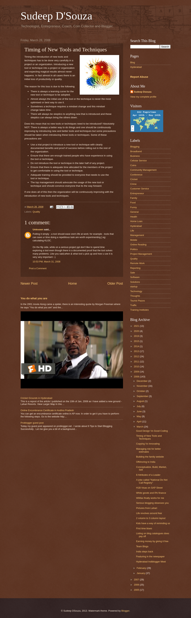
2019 (137, 336)
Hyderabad (136, 67)
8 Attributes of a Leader (148, 474)
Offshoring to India (145, 461)
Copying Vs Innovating (148, 443)
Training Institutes (139, 309)
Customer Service (139, 188)
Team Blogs (142, 546)
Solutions (135, 282)
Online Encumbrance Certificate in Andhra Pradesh (47, 410)
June (140, 411)
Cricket (134, 179)
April (139, 421)
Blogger (125, 610)
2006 (137, 584)
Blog (132, 62)
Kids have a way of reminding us (153, 523)
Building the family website (150, 456)
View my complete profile (143, 96)
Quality (36, 211)
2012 (137, 356)
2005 (137, 589)
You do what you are (34, 298)
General (134, 212)
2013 (137, 351)
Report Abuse (139, 76)
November (142, 386)
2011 (137, 361)
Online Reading (138, 244)
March (140, 426)
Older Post (115, 283)
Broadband (136, 151)
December (142, 381)
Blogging (134, 146)
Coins (133, 165)
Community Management (143, 170)
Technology (136, 291)
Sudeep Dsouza (143, 91)
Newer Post (29, 283)
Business (135, 156)
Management (137, 235)
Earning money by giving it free (152, 541)
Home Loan (136, 221)
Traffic (133, 305)
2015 (137, 341)
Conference (136, 174)
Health (133, 216)
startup (133, 286)
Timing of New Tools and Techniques (149, 437)
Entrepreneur (137, 193)
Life (132, 230)
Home (72, 283)
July (139, 406)
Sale (132, 272)
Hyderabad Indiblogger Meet (151, 561)
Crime (133, 184)
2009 (137, 371)
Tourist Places (137, 300)
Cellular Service (138, 160)
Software (135, 277)
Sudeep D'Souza (56, 16)
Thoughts (135, 296)
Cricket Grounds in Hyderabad (36, 398)
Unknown (38, 229)
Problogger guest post (32, 422)
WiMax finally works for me (150, 498)
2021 (137, 326)
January (141, 573)
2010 (137, 366)
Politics (134, 249)
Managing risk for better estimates (148, 450)
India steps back (144, 551)
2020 (137, 331)
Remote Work (137, 263)
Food (133, 202)
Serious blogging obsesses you (152, 503)
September (143, 396)
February (142, 568)
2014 (137, 346)
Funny (133, 207)
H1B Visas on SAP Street (149, 487)
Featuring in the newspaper (150, 556)
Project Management (141, 254)
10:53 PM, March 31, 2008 (46, 261)
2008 (137, 376)
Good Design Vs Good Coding (152, 430)
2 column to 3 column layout (150, 518)
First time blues (144, 528)
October (141, 391)
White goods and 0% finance (151, 492)
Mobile (133, 240)
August (141, 401)
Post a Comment (38, 268)
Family (133, 198)
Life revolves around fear (149, 513)
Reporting (135, 268)
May (139, 416)
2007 (137, 579)
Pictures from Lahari (146, 508)
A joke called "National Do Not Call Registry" (151, 481)
